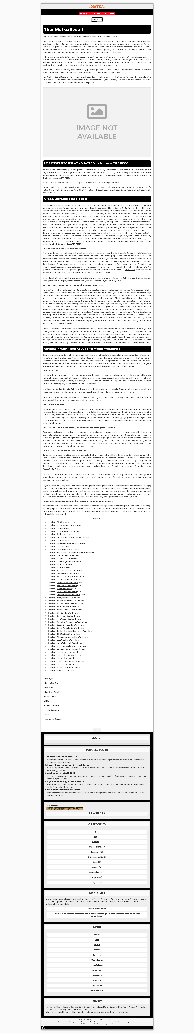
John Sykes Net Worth (66, 573)
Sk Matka (46, 714)
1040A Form (62, 567)
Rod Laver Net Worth (65, 549)
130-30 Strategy (63, 522)
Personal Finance (95, 872)
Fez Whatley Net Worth (66, 619)
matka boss (67, 41)
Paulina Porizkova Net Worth (69, 543)
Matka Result (94, 1022)
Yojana (95, 882)
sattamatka (54, 72)
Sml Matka (47, 701)
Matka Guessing (123, 1022)
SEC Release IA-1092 (65, 558)
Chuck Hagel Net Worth (67, 561)
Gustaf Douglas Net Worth (68, 625)
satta (81, 47)
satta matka (65, 44)
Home (97, 730)
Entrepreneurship (95, 857)
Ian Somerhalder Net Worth (68, 601)
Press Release (97, 965)
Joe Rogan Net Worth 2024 (61, 773)
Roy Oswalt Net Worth (66, 616)
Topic (94, 877)
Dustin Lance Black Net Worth (69, 646)
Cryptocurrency (95, 847)
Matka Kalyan (81, 1022)
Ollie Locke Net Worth (66, 555)
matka (83, 52)
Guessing (97, 955)
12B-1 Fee (60, 540)
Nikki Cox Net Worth (65, 613)
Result (97, 945)
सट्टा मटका (76, 244)
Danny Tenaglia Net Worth (68, 628)
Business (95, 842)
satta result (74, 59)
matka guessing (80, 57)
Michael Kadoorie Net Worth (62, 756)
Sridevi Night (48, 678)
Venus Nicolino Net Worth (67, 570)
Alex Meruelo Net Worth (67, 585)
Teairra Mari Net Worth (66, 531)
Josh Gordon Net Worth (67, 591)
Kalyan (97, 950)
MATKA (101, 1020)
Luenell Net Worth (64, 588)
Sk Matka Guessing (51, 710)
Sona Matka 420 (50, 696)
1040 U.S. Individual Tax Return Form (72, 631)
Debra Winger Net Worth (67, 525)
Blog (95, 836)
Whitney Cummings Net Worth (70, 637)
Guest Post (97, 970)
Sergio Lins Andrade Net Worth (70, 622)
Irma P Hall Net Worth (66, 607)
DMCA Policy (97, 990)
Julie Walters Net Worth (67, 643)
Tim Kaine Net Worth (65, 664)
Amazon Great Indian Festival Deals (97, 13)
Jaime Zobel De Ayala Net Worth (71, 537)
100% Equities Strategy (66, 634)
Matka (45, 477)
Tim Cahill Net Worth (65, 658)
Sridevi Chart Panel (51, 692)
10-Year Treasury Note (66, 667)
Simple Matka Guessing (53, 719)
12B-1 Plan (61, 528)
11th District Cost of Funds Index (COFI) (73, 552)
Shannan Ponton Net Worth (68, 594)
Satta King (127, 208)
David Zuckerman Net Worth (69, 661)
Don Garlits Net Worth (66, 579)
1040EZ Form (62, 564)
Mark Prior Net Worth (65, 640)
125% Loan (61, 546)
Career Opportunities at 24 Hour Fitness (68, 765)
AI (95, 831)
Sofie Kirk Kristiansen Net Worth (64, 789)
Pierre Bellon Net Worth (66, 655)
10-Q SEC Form (63, 670)
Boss (97, 939)
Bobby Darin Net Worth (66, 598)
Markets (95, 867)
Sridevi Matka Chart (51, 683)
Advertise (97, 975)
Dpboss (112, 170)
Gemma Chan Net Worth (67, 652)
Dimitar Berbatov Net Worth (69, 649)
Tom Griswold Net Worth (67, 582)
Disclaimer (97, 985)
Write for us (97, 960)
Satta (134, 1022)
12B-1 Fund (61, 534)
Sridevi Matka (48, 687)
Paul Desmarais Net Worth (68, 576)
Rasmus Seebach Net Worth (69, 610)
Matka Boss (108, 1022)
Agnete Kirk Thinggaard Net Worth (65, 781)
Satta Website (55, 469)
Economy (95, 852)
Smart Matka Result (51, 705)
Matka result (72, 77)
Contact (97, 980)
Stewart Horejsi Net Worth (68, 604)
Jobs (95, 862)
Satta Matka (130, 269)
